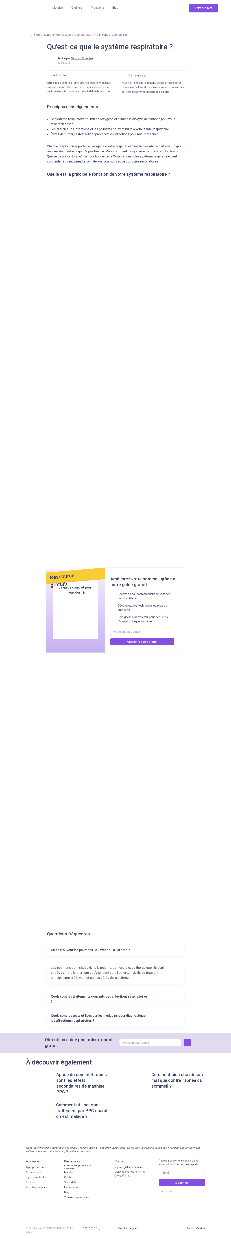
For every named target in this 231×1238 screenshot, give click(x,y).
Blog (37, 34)
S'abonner (182, 1182)
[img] (25, 7)
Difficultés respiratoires (112, 34)
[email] (142, 631)
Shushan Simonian (82, 58)
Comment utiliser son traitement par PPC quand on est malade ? (81, 1110)
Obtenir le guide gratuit (142, 642)
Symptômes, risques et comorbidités (68, 34)
